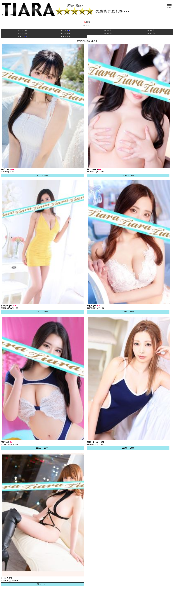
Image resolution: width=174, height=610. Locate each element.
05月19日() (22, 33)
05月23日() (22, 36)
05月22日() (151, 33)
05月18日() (151, 30)
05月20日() (65, 33)
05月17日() (108, 30)
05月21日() (108, 33)
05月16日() (65, 30)
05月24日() (65, 36)
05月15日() (22, 30)
